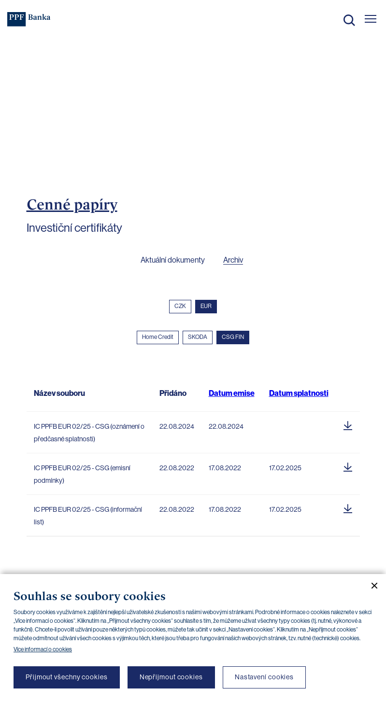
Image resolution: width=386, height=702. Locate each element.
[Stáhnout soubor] (348, 424)
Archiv (233, 260)
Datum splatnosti (299, 393)
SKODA (197, 337)
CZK (180, 306)
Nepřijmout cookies (171, 677)
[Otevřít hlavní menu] (370, 19)
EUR (206, 306)
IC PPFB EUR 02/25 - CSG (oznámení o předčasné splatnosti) (89, 432)
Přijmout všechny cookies (67, 677)
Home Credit (157, 337)
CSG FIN (233, 337)
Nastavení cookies (264, 677)
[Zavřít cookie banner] (370, 586)
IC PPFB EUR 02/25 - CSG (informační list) (88, 515)
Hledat (349, 20)
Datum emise (232, 393)
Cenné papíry (72, 204)
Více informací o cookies (43, 649)
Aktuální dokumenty (173, 260)
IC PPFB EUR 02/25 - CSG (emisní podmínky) (82, 474)
